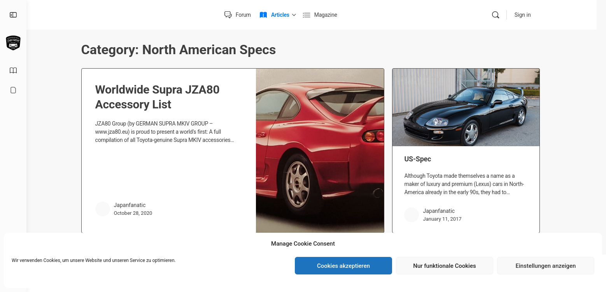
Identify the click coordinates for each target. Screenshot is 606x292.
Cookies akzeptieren (343, 265)
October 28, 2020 (138, 213)
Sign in (533, 15)
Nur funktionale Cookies (444, 265)
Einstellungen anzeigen (546, 265)
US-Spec (423, 159)
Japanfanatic (135, 205)
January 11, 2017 (448, 219)
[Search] (505, 14)
